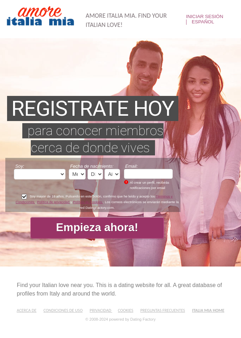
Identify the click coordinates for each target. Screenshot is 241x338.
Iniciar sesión (204, 16)
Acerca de (26, 310)
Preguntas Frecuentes (162, 310)
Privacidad (101, 310)
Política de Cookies (88, 202)
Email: (131, 166)
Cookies (125, 310)
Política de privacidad (53, 202)
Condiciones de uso (63, 310)
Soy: (19, 166)
